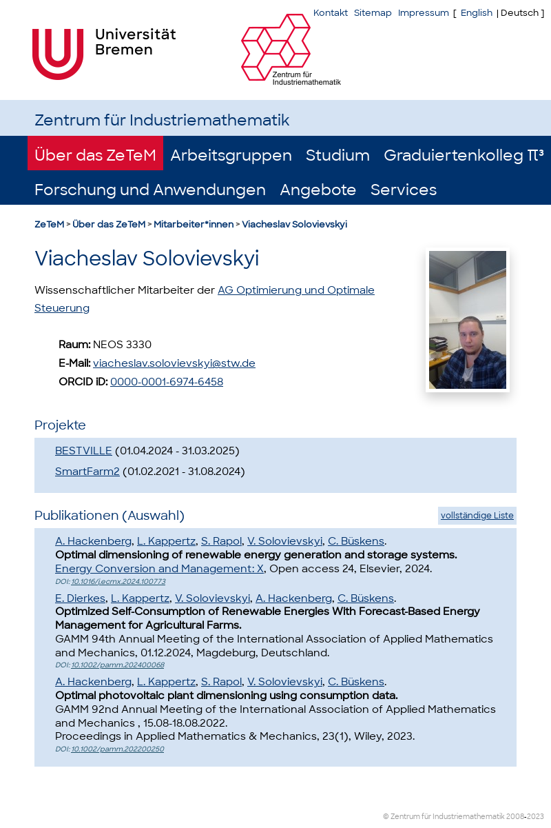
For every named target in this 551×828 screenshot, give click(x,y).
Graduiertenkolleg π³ (464, 155)
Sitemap (373, 13)
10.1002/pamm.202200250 (117, 749)
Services (404, 190)
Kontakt (330, 13)
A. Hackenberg (93, 541)
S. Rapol (221, 541)
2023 (535, 816)
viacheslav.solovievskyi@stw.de (174, 363)
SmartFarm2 (87, 471)
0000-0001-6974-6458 (166, 382)
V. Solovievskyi (284, 541)
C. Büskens (356, 541)
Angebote (318, 190)
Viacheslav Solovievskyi (294, 224)
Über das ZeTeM (95, 155)
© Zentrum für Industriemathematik (444, 816)
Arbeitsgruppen (231, 155)
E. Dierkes (80, 598)
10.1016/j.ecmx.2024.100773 (118, 581)
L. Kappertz (166, 541)
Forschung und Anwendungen (150, 190)
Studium (338, 155)
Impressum (423, 13)
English (476, 13)
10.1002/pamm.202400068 (117, 664)
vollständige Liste (477, 515)
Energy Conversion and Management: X (159, 569)
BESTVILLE (83, 451)
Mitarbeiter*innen (193, 224)
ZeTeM (49, 224)
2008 (515, 816)
